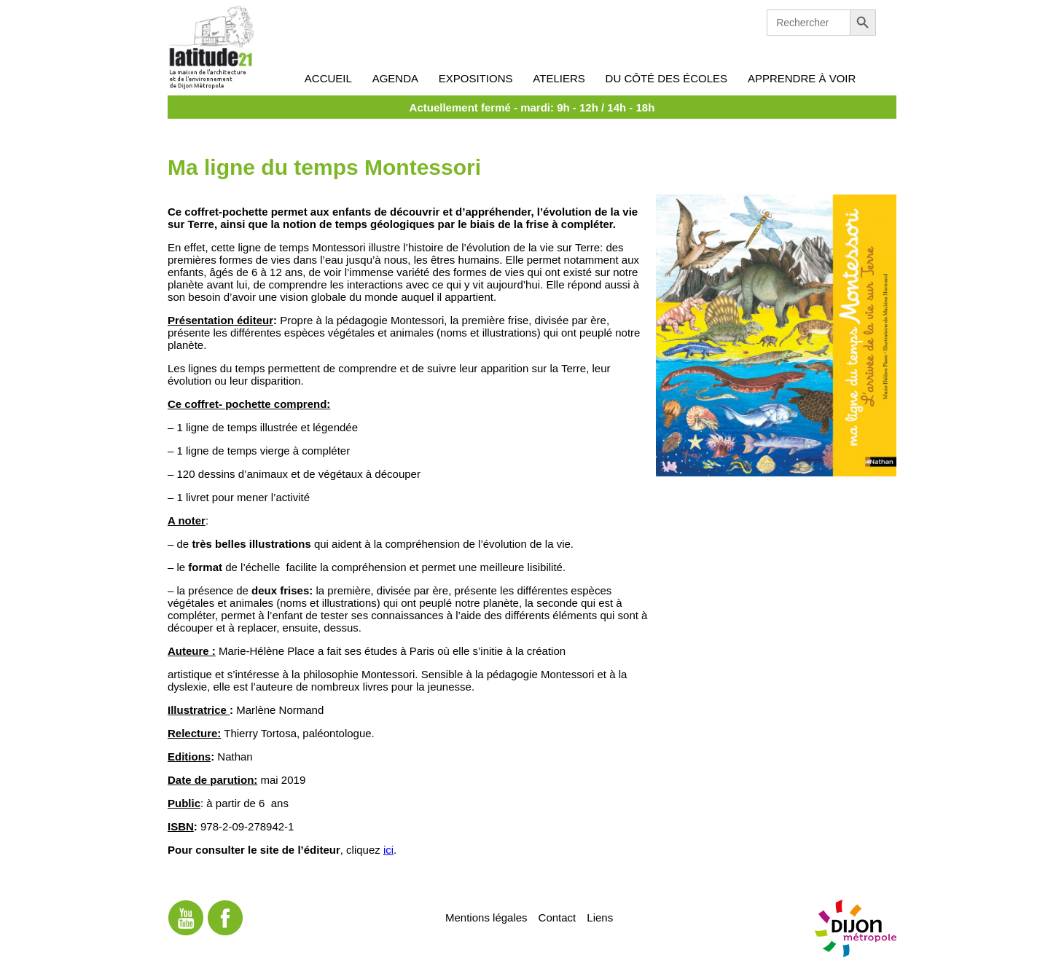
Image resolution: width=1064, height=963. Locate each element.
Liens (600, 917)
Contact (557, 917)
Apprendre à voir (802, 78)
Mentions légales (486, 917)
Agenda (395, 78)
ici (388, 850)
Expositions (476, 78)
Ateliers (558, 78)
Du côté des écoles (667, 78)
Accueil (328, 78)
